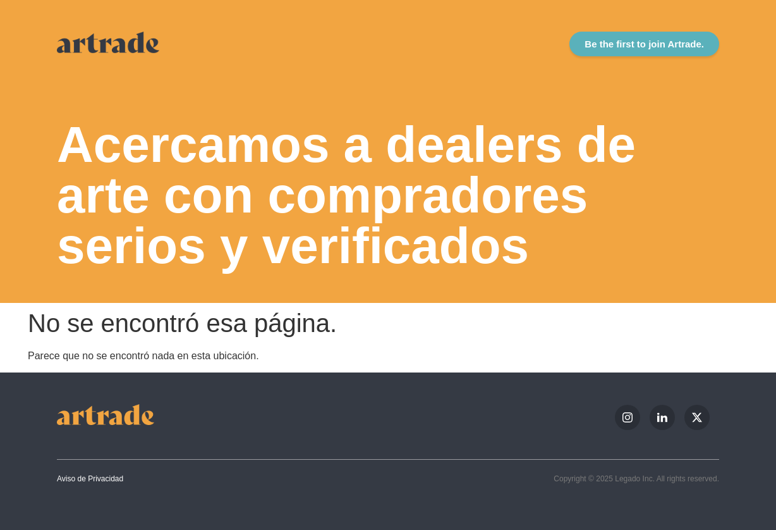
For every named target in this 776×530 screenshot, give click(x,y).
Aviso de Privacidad (90, 478)
